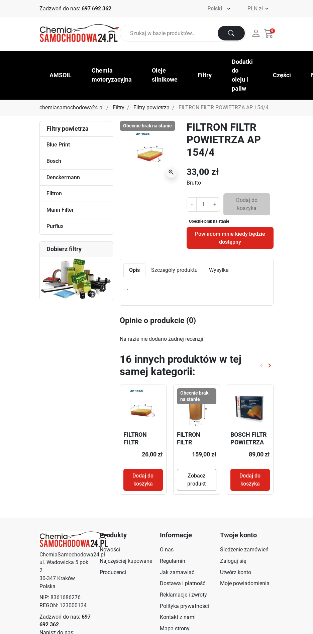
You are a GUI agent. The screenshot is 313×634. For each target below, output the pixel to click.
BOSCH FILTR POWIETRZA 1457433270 (248, 442)
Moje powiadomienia (245, 583)
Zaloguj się (233, 561)
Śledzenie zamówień (244, 549)
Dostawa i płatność (182, 583)
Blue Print (58, 144)
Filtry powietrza (151, 107)
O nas (167, 549)
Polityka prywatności (184, 606)
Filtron (54, 193)
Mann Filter (60, 210)
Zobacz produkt (196, 479)
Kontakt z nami (178, 617)
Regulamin (172, 561)
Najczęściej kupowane (126, 561)
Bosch (53, 161)
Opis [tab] (134, 270)
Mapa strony (175, 628)
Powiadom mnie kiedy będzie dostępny (230, 238)
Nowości (110, 549)
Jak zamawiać (177, 572)
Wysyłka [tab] (219, 270)
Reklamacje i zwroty (183, 595)
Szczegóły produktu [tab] (174, 270)
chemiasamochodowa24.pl (71, 107)
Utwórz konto (235, 572)
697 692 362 (96, 8)
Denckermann (63, 177)
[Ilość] (203, 204)
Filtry (118, 107)
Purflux (55, 226)
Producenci (113, 572)
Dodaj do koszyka (246, 204)
